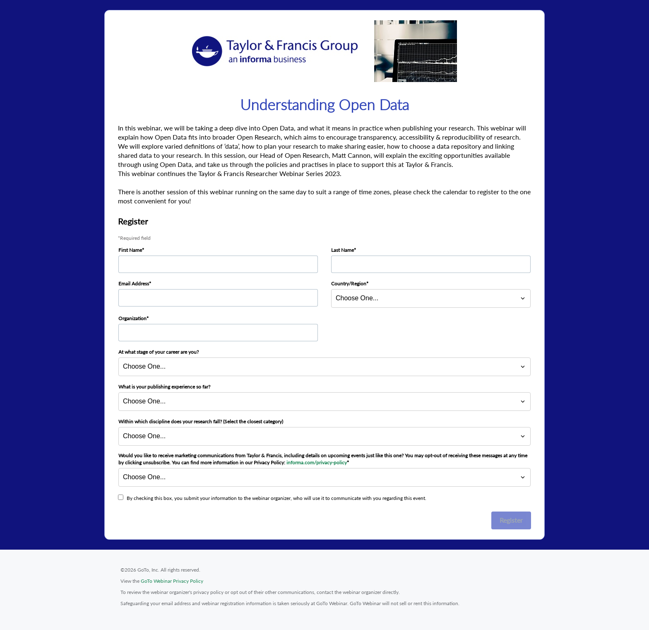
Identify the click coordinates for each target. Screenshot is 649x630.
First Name (130, 250)
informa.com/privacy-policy (316, 462)
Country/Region (348, 283)
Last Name (342, 250)
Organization (132, 318)
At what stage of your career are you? (158, 352)
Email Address (133, 283)
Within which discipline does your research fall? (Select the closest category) (200, 421)
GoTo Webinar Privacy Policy (172, 581)
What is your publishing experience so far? (164, 387)
